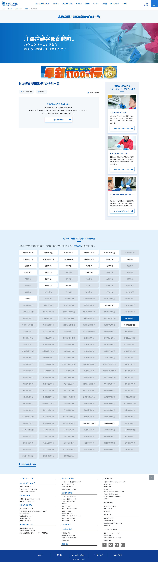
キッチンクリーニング (68, 484)
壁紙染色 (64, 504)
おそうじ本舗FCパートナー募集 (112, 538)
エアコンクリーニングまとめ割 (28, 489)
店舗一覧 (65, 544)
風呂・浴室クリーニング (26, 509)
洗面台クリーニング (25, 521)
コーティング (114, 4)
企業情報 (59, 555)
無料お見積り (77, 246)
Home (40, 555)
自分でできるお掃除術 (110, 506)
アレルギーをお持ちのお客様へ (112, 496)
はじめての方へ (108, 484)
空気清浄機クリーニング (68, 521)
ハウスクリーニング (26, 478)
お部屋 (104, 4)
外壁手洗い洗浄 (66, 533)
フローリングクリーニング (69, 496)
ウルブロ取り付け (24, 513)
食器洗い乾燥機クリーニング (69, 489)
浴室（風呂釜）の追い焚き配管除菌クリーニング (33, 511)
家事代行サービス (108, 518)
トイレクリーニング (25, 518)
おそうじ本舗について (43, 4)
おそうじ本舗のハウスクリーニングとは (114, 482)
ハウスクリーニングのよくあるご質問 (114, 491)
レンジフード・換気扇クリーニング (71, 482)
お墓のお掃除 (65, 540)
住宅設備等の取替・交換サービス (113, 523)
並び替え (42, 92)
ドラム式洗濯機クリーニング (27, 530)
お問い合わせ (117, 555)
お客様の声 (107, 511)
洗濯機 (87, 4)
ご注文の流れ (107, 487)
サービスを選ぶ (27, 92)
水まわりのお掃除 (26, 505)
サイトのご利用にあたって (111, 494)
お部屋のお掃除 (67, 493)
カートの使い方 (108, 489)
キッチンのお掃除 (68, 478)
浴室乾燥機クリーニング (26, 516)
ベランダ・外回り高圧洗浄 (69, 538)
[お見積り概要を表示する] (146, 3)
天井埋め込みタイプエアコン (27, 491)
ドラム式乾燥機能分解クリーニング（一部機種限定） (34, 533)
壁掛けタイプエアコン (26, 487)
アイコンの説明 (94, 93)
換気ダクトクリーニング (68, 518)
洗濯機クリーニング (26, 524)
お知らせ (106, 499)
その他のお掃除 (67, 529)
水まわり (79, 4)
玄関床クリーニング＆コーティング (71, 516)
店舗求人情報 (107, 540)
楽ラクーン (107, 525)
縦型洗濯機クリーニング (26, 528)
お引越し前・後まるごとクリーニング (30, 499)
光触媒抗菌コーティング (68, 535)
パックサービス (67, 4)
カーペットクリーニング (68, 501)
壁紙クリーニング (66, 506)
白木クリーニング (66, 511)
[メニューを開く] (154, 3)
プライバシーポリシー (79, 555)
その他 (124, 4)
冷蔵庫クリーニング (67, 487)
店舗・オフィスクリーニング (111, 533)
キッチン (96, 4)
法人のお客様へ (108, 535)
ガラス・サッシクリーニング (69, 508)
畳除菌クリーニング (67, 513)
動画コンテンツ (108, 508)
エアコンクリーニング (27, 483)
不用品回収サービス (109, 521)
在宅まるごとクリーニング (27, 501)
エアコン (56, 4)
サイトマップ (98, 555)
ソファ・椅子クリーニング (69, 499)
